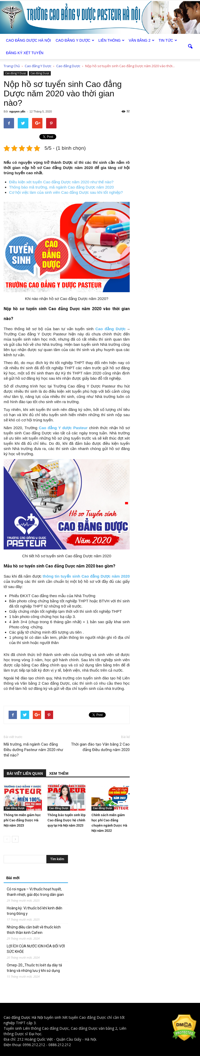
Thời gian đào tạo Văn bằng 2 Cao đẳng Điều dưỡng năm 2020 (100, 747)
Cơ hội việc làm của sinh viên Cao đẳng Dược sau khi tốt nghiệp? (66, 192)
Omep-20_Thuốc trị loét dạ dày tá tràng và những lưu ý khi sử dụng (34, 968)
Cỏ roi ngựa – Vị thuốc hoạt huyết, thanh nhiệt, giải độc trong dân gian (35, 892)
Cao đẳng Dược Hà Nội (23, 1017)
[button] (190, 46)
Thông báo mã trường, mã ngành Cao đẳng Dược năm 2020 (61, 187)
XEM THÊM (58, 773)
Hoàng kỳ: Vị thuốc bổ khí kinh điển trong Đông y (34, 911)
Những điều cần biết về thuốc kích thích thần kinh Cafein (34, 930)
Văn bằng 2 (141, 40)
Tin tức (168, 40)
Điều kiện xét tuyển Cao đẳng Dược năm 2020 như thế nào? (61, 182)
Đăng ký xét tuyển (24, 53)
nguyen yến (17, 111)
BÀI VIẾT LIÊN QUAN (25, 773)
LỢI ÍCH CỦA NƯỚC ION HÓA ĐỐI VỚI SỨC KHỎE (36, 949)
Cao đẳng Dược (39, 73)
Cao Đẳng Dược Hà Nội (28, 40)
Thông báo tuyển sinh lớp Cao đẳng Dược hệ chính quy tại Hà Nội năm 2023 (66, 820)
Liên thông (111, 40)
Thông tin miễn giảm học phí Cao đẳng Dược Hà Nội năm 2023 (22, 820)
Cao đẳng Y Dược (75, 40)
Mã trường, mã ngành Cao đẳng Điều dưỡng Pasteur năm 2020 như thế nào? (33, 750)
